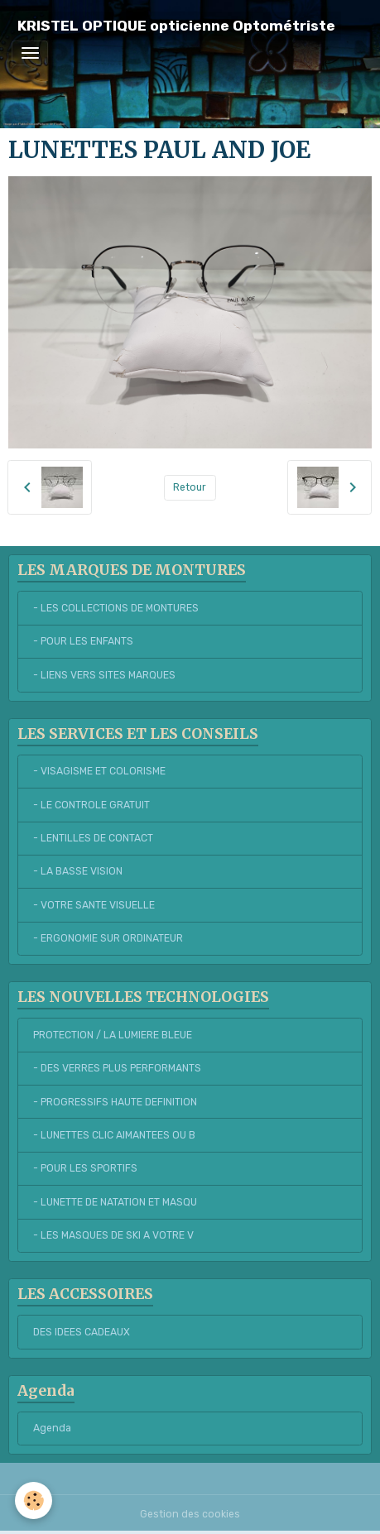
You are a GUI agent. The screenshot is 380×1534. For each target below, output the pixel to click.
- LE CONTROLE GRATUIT (91, 805)
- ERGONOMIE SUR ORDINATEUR (108, 938)
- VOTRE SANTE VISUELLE (94, 905)
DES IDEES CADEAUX (81, 1332)
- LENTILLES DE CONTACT (93, 838)
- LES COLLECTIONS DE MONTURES (116, 608)
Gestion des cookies (190, 1514)
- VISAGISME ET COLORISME (99, 771)
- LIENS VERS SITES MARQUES (104, 675)
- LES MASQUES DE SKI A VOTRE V (113, 1235)
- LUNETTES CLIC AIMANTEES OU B (114, 1135)
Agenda (52, 1428)
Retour (189, 487)
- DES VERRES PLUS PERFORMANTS (117, 1068)
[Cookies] (33, 1500)
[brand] (176, 26)
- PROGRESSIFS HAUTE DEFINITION (115, 1102)
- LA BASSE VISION (78, 871)
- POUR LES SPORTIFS (85, 1168)
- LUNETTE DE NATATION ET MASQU (115, 1202)
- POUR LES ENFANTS (83, 641)
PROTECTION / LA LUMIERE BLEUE (112, 1035)
